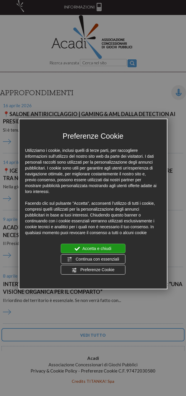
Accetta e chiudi (93, 248)
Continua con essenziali (93, 259)
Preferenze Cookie (93, 270)
